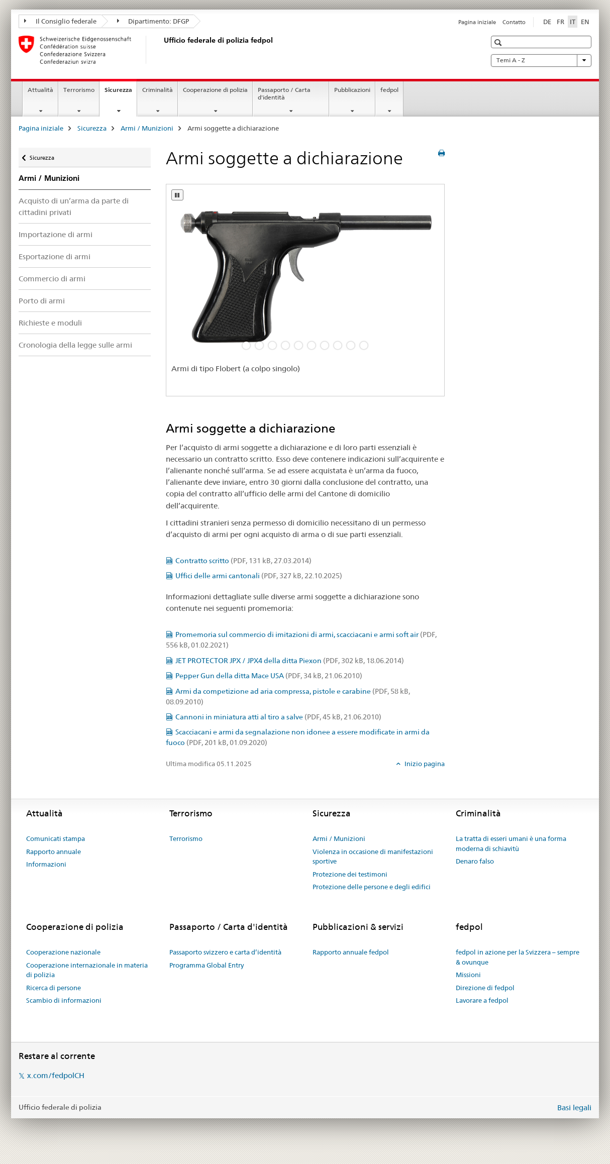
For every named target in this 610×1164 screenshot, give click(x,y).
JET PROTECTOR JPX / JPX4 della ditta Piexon (289, 661)
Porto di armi (42, 300)
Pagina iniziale (477, 22)
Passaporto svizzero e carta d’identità (225, 952)
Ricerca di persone (53, 988)
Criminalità (157, 89)
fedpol (389, 89)
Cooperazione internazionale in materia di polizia (87, 970)
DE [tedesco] (547, 22)
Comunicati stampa (55, 838)
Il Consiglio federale (60, 21)
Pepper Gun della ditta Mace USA (268, 676)
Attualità (40, 89)
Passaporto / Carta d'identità (284, 93)
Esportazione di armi (54, 256)
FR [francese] (560, 22)
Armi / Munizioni (147, 128)
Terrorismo (78, 89)
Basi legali (574, 1107)
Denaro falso (475, 861)
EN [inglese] (585, 22)
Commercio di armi (52, 278)
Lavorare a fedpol (482, 1000)
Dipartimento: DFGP (153, 21)
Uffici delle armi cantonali (258, 576)
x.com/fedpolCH (55, 1075)
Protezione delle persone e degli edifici (372, 887)
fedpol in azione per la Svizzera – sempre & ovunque (517, 957)
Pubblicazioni (352, 89)
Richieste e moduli (50, 323)
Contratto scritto (243, 561)
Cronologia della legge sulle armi (75, 345)
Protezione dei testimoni (350, 874)
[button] (499, 42)
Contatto (514, 22)
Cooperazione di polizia (215, 89)
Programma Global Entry (206, 965)
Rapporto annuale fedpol (351, 952)
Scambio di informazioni (63, 1000)
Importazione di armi (55, 234)
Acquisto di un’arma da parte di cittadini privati (74, 206)
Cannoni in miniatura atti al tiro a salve (278, 717)
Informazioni (46, 864)
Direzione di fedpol (485, 988)
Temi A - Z (541, 60)
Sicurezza (121, 92)
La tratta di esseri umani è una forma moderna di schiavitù (511, 843)
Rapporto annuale (53, 852)
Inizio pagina (424, 764)
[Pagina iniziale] (162, 50)
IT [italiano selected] (572, 22)
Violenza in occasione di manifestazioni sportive (373, 857)
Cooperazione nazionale (63, 952)
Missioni (468, 975)
